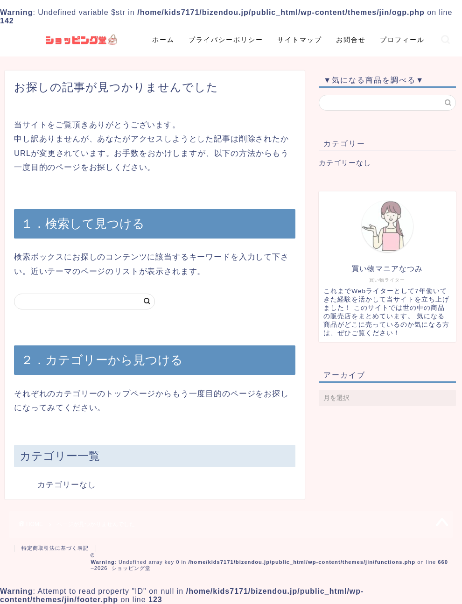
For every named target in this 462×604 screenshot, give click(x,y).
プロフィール (402, 39)
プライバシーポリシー (226, 39)
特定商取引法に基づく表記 (55, 548)
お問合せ (351, 39)
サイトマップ (299, 39)
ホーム (163, 39)
